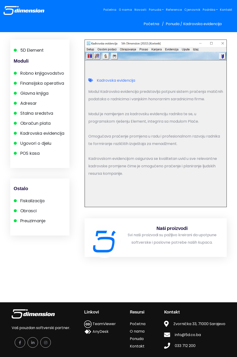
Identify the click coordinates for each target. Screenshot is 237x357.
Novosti (140, 10)
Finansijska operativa (42, 83)
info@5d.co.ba (188, 334)
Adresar (28, 103)
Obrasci (28, 211)
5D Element (32, 50)
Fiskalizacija (32, 201)
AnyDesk (96, 331)
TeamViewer (100, 324)
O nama (125, 10)
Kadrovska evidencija (42, 133)
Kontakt (226, 10)
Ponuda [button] (155, 10)
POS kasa (30, 153)
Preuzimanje (32, 221)
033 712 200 (185, 345)
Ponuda (137, 338)
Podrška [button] (209, 10)
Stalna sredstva (36, 113)
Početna (110, 10)
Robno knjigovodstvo (42, 73)
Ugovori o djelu (35, 143)
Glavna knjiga (34, 93)
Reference (174, 10)
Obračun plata (35, 123)
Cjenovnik (192, 10)
